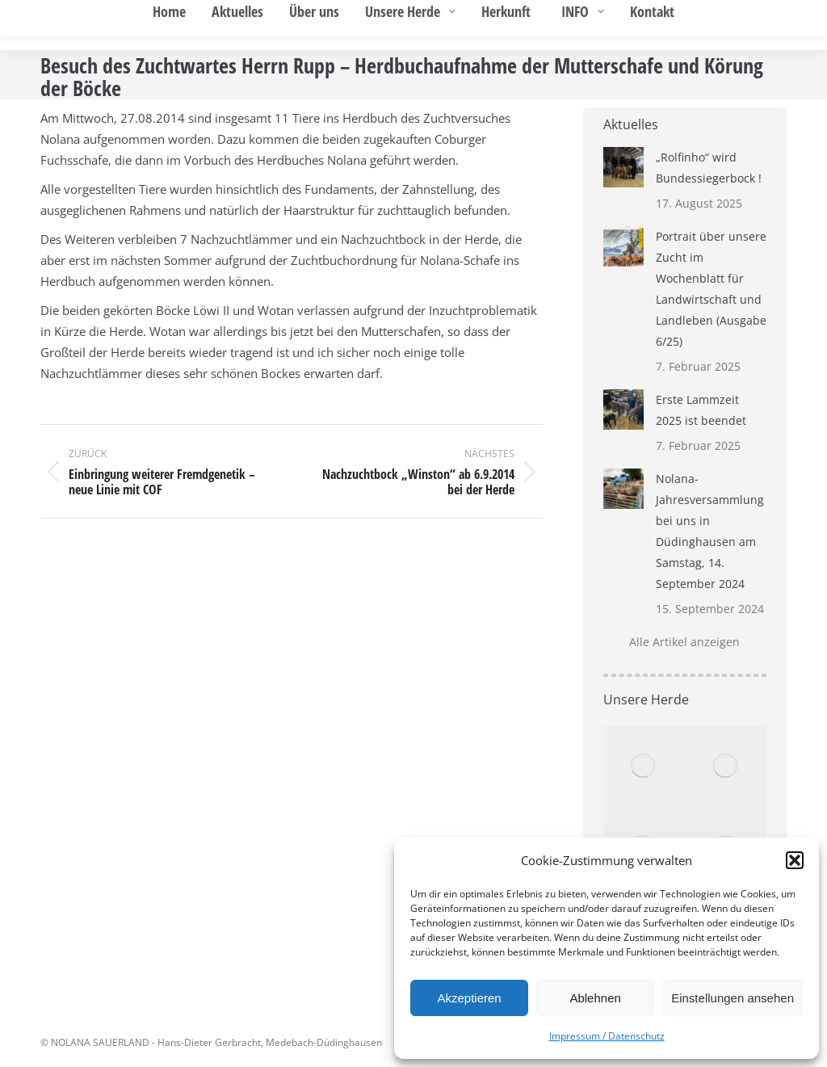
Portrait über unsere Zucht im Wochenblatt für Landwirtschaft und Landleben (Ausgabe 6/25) (711, 289)
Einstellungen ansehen (732, 998)
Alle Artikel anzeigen (684, 641)
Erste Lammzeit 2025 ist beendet (701, 410)
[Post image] (623, 167)
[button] (795, 860)
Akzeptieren (469, 998)
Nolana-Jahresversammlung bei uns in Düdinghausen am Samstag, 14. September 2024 (710, 531)
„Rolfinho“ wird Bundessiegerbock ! (709, 167)
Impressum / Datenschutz (607, 1036)
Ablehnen (594, 998)
